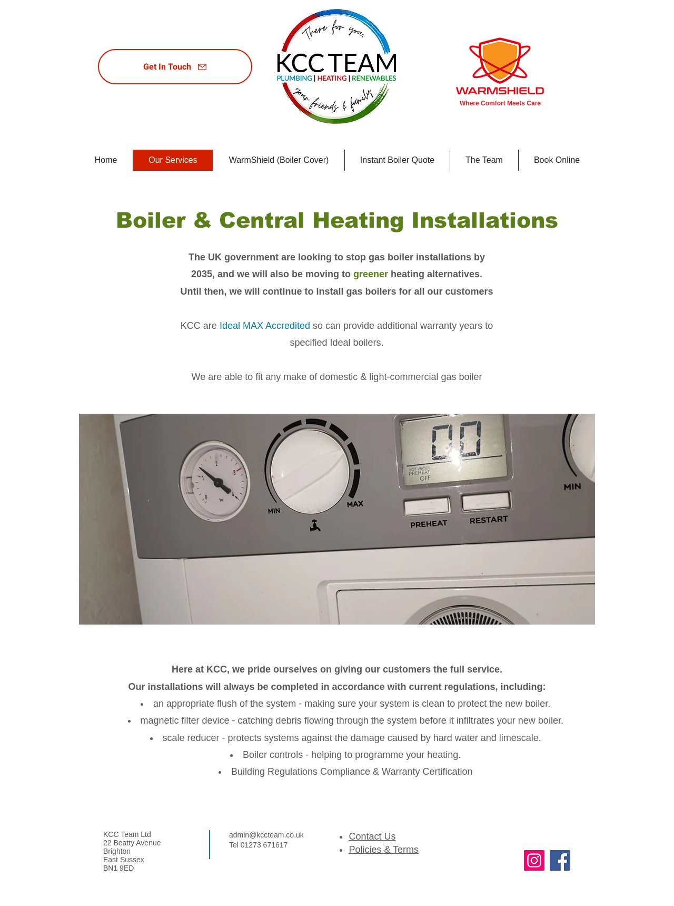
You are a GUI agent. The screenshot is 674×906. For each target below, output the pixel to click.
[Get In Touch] (175, 66)
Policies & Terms (384, 849)
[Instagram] (534, 860)
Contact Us (372, 836)
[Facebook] (560, 860)
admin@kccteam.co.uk (266, 835)
